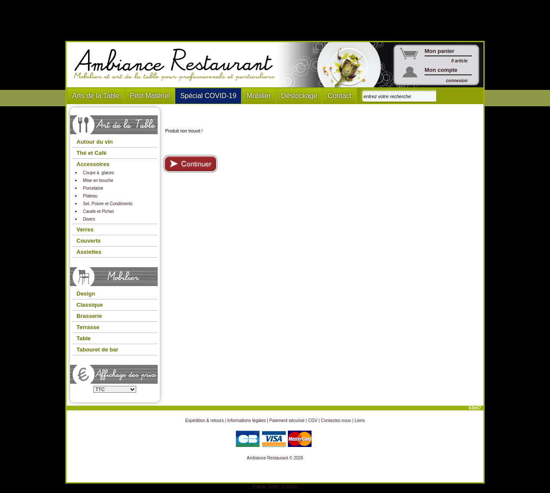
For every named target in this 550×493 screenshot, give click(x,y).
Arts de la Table (95, 95)
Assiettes (88, 252)
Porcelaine (93, 188)
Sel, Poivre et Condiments (108, 203)
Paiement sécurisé (287, 420)
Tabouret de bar (97, 349)
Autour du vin (94, 142)
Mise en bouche (98, 180)
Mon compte (441, 70)
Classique (89, 305)
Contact (339, 95)
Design (85, 293)
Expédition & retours (204, 420)
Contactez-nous (336, 420)
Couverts (88, 240)
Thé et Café (91, 153)
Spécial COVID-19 (208, 95)
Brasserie (89, 316)
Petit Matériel (150, 95)
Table (83, 338)
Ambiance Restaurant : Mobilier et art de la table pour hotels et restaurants (177, 65)
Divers (89, 219)
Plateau (90, 196)
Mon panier (439, 51)
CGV (313, 420)
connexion (457, 80)
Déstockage (299, 95)
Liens (359, 420)
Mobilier (259, 95)
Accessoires (93, 164)
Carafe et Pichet (98, 211)
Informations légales (246, 420)
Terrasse (87, 327)
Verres (85, 229)
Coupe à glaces (98, 172)
